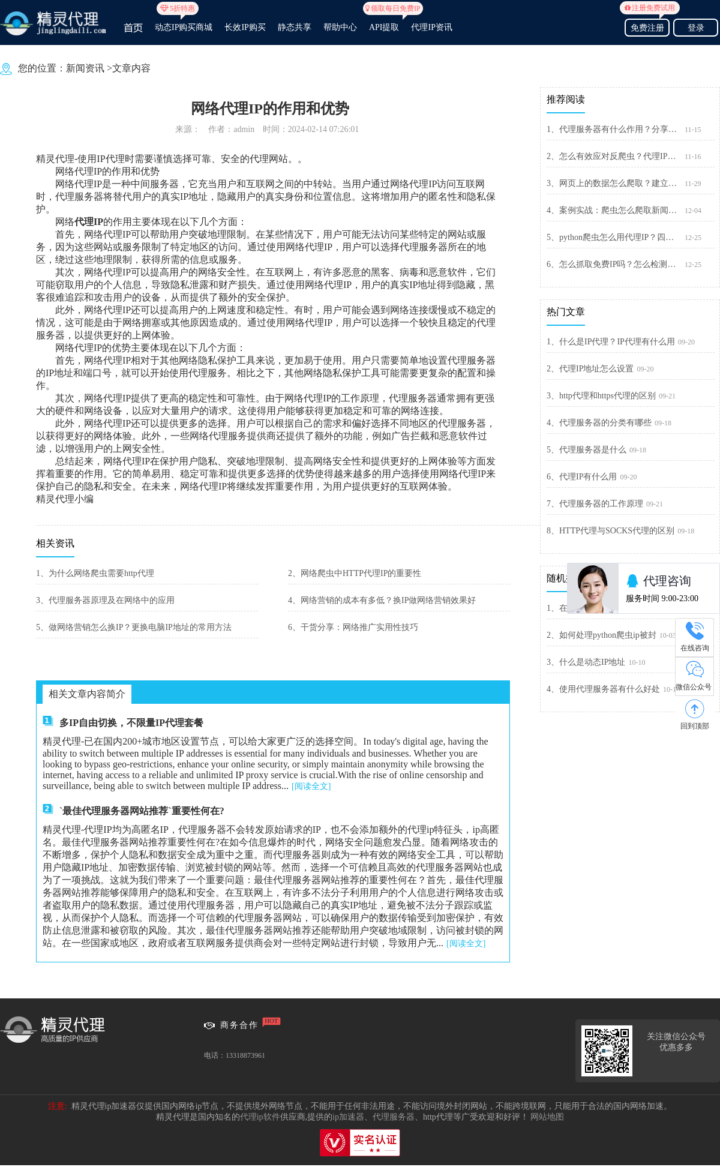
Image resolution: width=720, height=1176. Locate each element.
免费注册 (647, 26)
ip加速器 (348, 1116)
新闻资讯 (85, 68)
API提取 (384, 22)
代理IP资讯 (431, 27)
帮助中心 (340, 27)
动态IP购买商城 (183, 22)
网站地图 (547, 1116)
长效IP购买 (244, 27)
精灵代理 (55, 159)
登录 (696, 27)
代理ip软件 (260, 1116)
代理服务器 (394, 1116)
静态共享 (294, 27)
